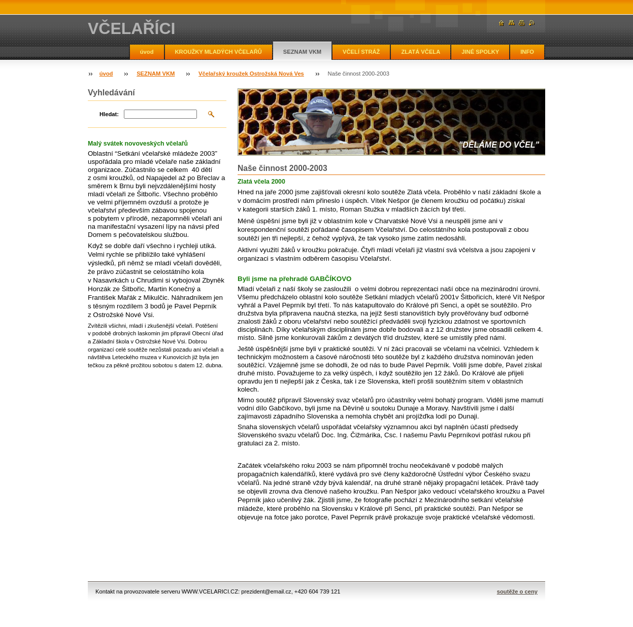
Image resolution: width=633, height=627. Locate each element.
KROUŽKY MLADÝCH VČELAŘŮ (218, 52)
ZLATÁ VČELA (420, 52)
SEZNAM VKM (302, 52)
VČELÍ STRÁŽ (361, 52)
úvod (147, 52)
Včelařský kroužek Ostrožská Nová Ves (251, 74)
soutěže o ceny (517, 591)
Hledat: (109, 114)
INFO (527, 52)
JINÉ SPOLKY (480, 52)
